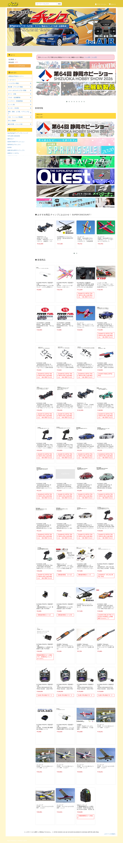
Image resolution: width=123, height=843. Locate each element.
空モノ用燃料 (12, 120)
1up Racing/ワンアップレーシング (17, 133)
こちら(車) (87, 57)
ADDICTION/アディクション (16, 141)
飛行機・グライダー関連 (15, 87)
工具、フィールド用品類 (15, 117)
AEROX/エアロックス (14, 144)
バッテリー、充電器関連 (15, 101)
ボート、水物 (12, 94)
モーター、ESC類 (13, 108)
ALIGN (9, 147)
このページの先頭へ (110, 834)
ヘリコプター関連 (13, 83)
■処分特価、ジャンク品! (15, 124)
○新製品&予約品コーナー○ (16, 76)
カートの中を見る (19, 66)
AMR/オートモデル (13, 153)
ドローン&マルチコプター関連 (17, 90)
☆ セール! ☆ (12, 80)
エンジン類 (11, 104)
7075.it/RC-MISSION (13, 136)
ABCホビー (10, 139)
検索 (59, 4)
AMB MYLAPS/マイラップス (16, 150)
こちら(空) (94, 57)
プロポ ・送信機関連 (14, 97)
